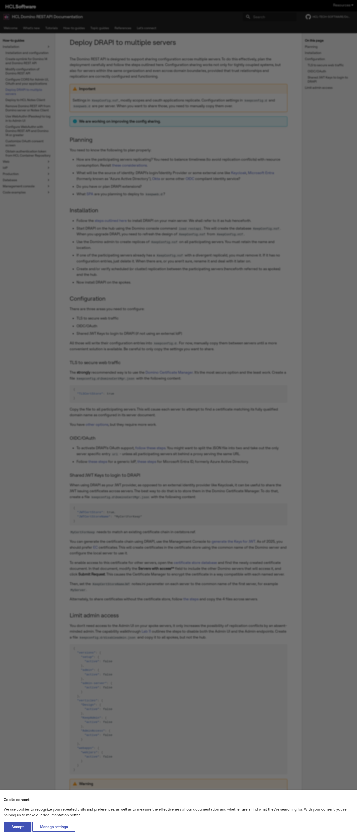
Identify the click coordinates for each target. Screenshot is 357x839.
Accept (17, 826)
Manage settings (54, 826)
